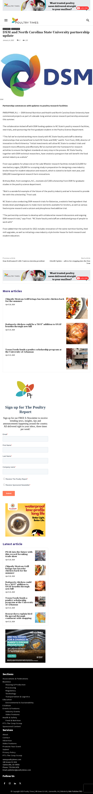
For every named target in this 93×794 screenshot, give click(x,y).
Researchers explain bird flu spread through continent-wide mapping (18, 616)
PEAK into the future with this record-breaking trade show (18, 554)
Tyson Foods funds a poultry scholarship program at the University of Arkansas (33, 350)
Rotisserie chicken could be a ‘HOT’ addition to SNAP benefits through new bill (33, 325)
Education (15, 29)
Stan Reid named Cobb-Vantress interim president (24, 261)
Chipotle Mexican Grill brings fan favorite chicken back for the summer (34, 300)
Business (7, 29)
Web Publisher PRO (75, 791)
